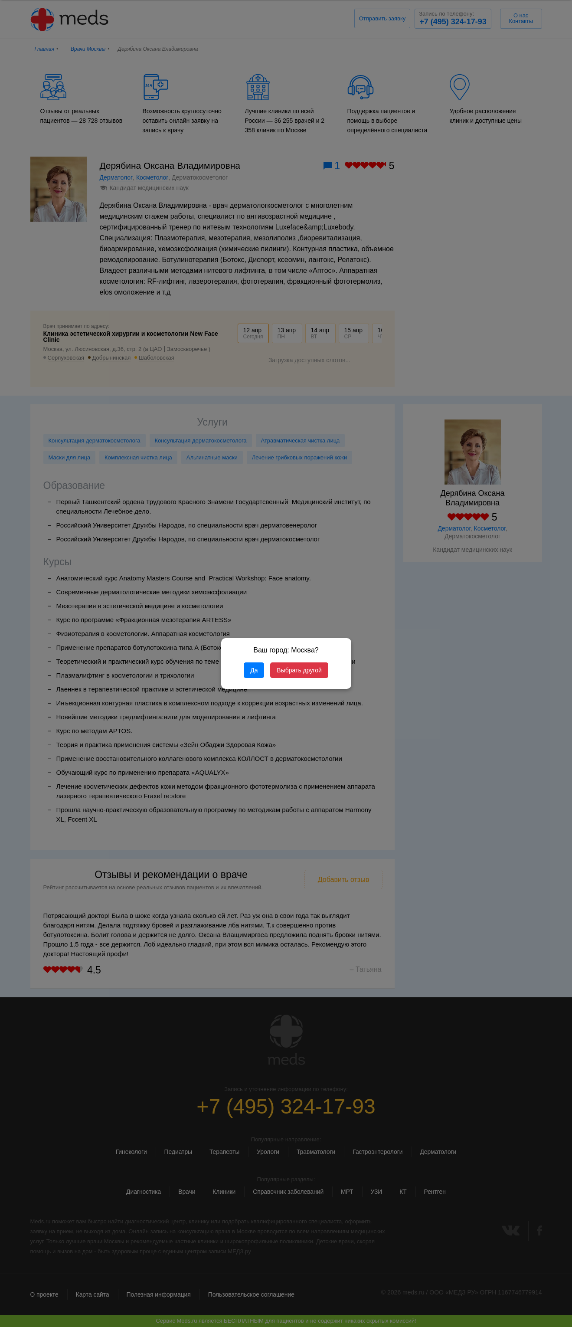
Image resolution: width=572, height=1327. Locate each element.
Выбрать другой (299, 670)
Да (254, 670)
